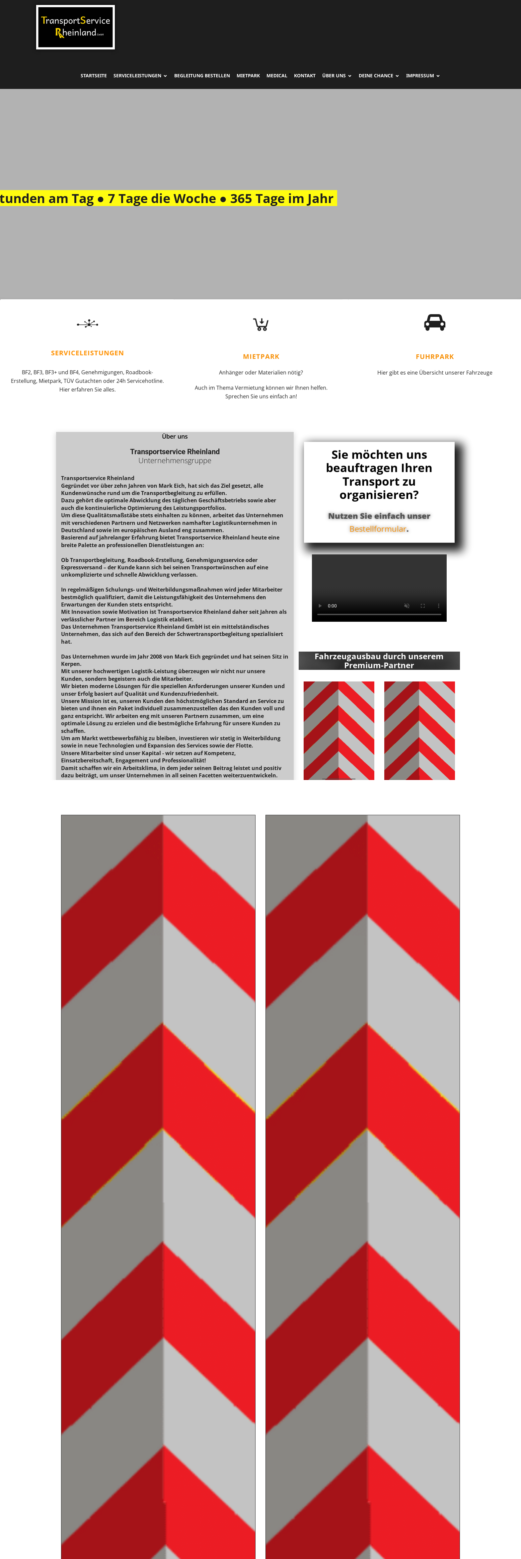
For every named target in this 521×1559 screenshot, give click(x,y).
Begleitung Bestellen (202, 75)
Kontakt (305, 75)
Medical (276, 75)
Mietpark (248, 75)
